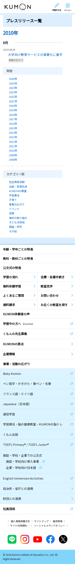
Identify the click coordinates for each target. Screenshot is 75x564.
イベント (14, 209)
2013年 (13, 137)
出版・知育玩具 (18, 186)
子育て (13, 200)
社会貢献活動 (17, 182)
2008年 (13, 159)
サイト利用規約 (18, 525)
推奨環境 (57, 521)
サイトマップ (41, 521)
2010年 (13, 150)
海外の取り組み (18, 218)
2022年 (13, 97)
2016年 (13, 123)
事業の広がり (16, 60)
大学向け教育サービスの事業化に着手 (35, 54)
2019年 (13, 110)
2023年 (13, 92)
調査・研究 (15, 227)
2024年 (13, 88)
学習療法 (14, 195)
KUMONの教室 (18, 191)
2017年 (13, 119)
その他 (13, 231)
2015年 (13, 128)
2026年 (13, 79)
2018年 (13, 115)
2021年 (13, 101)
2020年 (13, 106)
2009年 (13, 155)
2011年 (13, 146)
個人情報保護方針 (20, 521)
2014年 (13, 133)
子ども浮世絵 (17, 222)
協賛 (11, 213)
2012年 (13, 142)
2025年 (13, 83)
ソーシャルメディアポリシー (49, 525)
